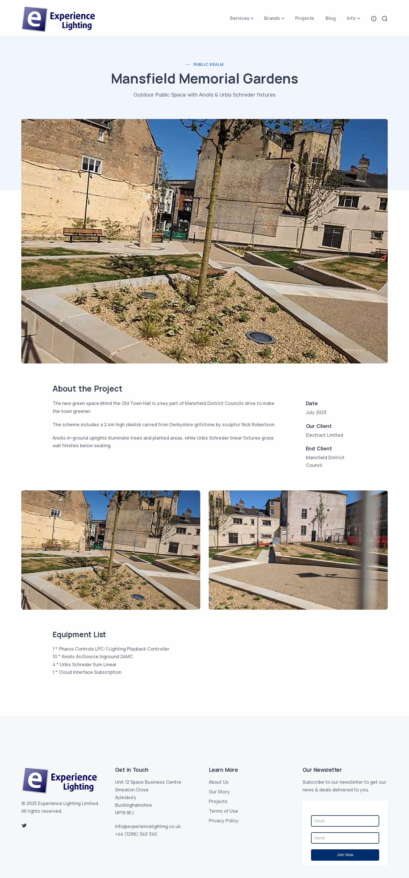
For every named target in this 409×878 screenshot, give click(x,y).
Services (239, 18)
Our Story (219, 792)
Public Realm (208, 64)
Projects (304, 18)
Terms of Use (223, 811)
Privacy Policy (224, 821)
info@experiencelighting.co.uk (148, 826)
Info (351, 18)
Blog (330, 18)
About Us (219, 782)
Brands (272, 18)
